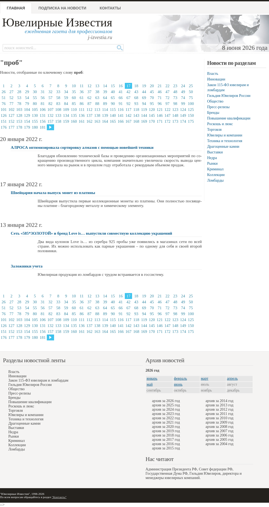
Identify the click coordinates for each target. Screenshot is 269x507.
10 (74, 86)
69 (144, 98)
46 (160, 92)
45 (152, 92)
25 (191, 86)
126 (4, 115)
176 (4, 127)
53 (19, 98)
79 (27, 103)
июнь (178, 384)
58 (58, 98)
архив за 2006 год (219, 435)
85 (74, 103)
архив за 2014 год (219, 401)
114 (105, 109)
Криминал (215, 169)
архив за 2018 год (166, 435)
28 (19, 92)
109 (66, 109)
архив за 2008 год (219, 427)
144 (144, 115)
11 (81, 86)
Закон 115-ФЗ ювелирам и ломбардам (38, 380)
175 (191, 121)
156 (43, 121)
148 (175, 115)
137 (89, 115)
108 (58, 109)
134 (66, 115)
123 (175, 109)
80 (35, 103)
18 (136, 86)
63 (97, 98)
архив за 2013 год (219, 405)
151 (4, 121)
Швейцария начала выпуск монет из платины (53, 193)
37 (89, 92)
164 (105, 121)
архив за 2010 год (219, 418)
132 (50, 115)
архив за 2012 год (219, 409)
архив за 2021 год (166, 422)
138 (97, 115)
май (150, 384)
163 (97, 121)
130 (35, 115)
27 (11, 92)
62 (89, 98)
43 (136, 92)
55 (35, 98)
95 (152, 103)
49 (183, 92)
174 (183, 121)
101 (4, 109)
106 (43, 109)
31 (43, 92)
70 (152, 98)
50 (191, 92)
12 (89, 86)
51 (4, 98)
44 (144, 92)
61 (82, 98)
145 (152, 115)
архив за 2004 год (219, 444)
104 (27, 109)
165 (113, 121)
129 (27, 115)
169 (144, 121)
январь (152, 378)
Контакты (110, 8)
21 (160, 86)
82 (50, 103)
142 (128, 115)
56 (43, 98)
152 (11, 121)
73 (175, 98)
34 (66, 92)
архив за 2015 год (166, 448)
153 (19, 121)
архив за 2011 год (219, 414)
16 (121, 86)
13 (97, 86)
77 (11, 103)
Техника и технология (224, 141)
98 (175, 103)
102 (11, 109)
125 (191, 109)
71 (160, 98)
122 (167, 109)
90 (113, 103)
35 (74, 92)
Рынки (212, 163)
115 (113, 109)
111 (81, 109)
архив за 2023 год (166, 414)
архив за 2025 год (166, 405)
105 (35, 109)
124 (183, 109)
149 (183, 115)
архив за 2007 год (219, 431)
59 (66, 98)
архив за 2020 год (166, 427)
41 (121, 92)
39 (105, 92)
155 (35, 121)
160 (74, 121)
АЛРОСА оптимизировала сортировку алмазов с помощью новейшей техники (82, 147)
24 (183, 86)
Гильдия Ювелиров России (228, 96)
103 (19, 109)
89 (105, 103)
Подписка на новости (62, 8)
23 (175, 86)
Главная (16, 8)
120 (152, 109)
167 (128, 121)
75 (191, 98)
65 (113, 98)
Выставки (215, 152)
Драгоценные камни (223, 147)
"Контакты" (59, 497)
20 (152, 86)
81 (43, 103)
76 (4, 103)
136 (82, 115)
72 (167, 98)
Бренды (213, 113)
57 (50, 98)
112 (90, 109)
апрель (232, 378)
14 (105, 86)
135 (74, 115)
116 (121, 109)
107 (50, 109)
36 (82, 92)
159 (66, 121)
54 (27, 98)
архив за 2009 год (219, 422)
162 (89, 121)
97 (167, 103)
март (204, 378)
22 (167, 86)
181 (43, 127)
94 (144, 103)
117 (129, 109)
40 (113, 92)
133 (58, 115)
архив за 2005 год (219, 440)
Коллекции (216, 175)
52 (11, 98)
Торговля (214, 130)
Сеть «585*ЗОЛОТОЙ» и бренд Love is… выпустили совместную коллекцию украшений (91, 233)
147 (167, 115)
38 (97, 92)
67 (128, 98)
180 (35, 127)
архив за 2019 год (166, 431)
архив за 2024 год (166, 409)
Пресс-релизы (218, 107)
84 (66, 103)
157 (50, 121)
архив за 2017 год (166, 440)
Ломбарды (215, 180)
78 (19, 103)
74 (183, 98)
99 (183, 103)
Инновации (216, 79)
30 (35, 92)
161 (82, 121)
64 (105, 98)
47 (167, 92)
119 (144, 109)
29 (27, 92)
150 (191, 115)
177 (11, 127)
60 (74, 98)
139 (105, 115)
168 (136, 121)
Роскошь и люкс (220, 124)
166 (121, 121)
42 (128, 92)
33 (58, 92)
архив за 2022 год (166, 418)
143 (136, 115)
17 (128, 86)
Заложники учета (27, 266)
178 (19, 127)
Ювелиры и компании (224, 135)
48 (175, 92)
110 (74, 109)
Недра (212, 158)
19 (144, 86)
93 (136, 103)
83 (58, 103)
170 (152, 121)
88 (97, 103)
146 (160, 115)
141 (121, 115)
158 (58, 121)
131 (43, 115)
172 (167, 121)
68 (136, 98)
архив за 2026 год (166, 401)
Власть (212, 74)
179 (27, 127)
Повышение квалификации (228, 118)
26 (4, 92)
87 (89, 103)
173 (175, 121)
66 (121, 98)
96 (160, 103)
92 (128, 103)
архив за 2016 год (166, 444)
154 (27, 121)
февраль (180, 378)
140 (113, 115)
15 (113, 86)
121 (160, 109)
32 (50, 92)
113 (97, 109)
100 (191, 103)
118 (136, 109)
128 (19, 115)
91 (121, 103)
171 (160, 121)
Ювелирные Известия (57, 22)
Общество (215, 101)
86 (82, 103)
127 (11, 115)
